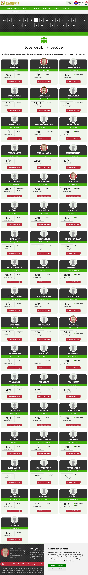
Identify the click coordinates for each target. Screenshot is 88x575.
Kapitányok (36, 8)
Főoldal (14, 12)
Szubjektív (65, 8)
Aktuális (9, 8)
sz (42, 25)
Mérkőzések (27, 8)
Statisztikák (46, 8)
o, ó (20, 25)
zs (74, 25)
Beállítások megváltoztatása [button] (57, 569)
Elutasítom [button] (61, 565)
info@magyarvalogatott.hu (35, 572)
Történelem (56, 8)
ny (14, 25)
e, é (31, 20)
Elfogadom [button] (52, 565)
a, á (4, 20)
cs (20, 20)
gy (47, 20)
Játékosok (17, 8)
